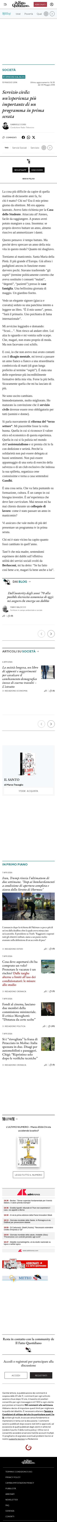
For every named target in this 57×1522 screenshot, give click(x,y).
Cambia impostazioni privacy (19, 1483)
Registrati (41, 1375)
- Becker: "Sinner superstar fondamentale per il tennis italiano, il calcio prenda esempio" (28, 1202)
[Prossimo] (51, 633)
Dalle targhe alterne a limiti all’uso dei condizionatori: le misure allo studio (19, 979)
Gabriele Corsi (18, 124)
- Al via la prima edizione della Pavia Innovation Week (28, 1215)
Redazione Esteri (12, 949)
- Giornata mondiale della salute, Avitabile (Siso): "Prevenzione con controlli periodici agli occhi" (26, 1236)
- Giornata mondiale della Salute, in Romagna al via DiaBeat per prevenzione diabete (27, 1221)
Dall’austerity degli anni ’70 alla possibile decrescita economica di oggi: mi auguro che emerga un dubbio (30, 597)
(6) (52, 691)
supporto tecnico (17, 1438)
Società (8, 70)
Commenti (9, 137)
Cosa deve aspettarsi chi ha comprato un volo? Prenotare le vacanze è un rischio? (19, 967)
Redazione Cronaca (14, 991)
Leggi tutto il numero (28, 1174)
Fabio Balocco (18, 607)
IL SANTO (11, 779)
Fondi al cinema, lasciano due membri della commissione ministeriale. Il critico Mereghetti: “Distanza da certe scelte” (19, 1012)
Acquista (28, 791)
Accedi (16, 1375)
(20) (51, 1026)
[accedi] (52, 4)
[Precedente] (41, 633)
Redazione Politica (13, 1026)
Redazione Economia (14, 691)
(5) (52, 1065)
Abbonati (40, 4)
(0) (10, 616)
